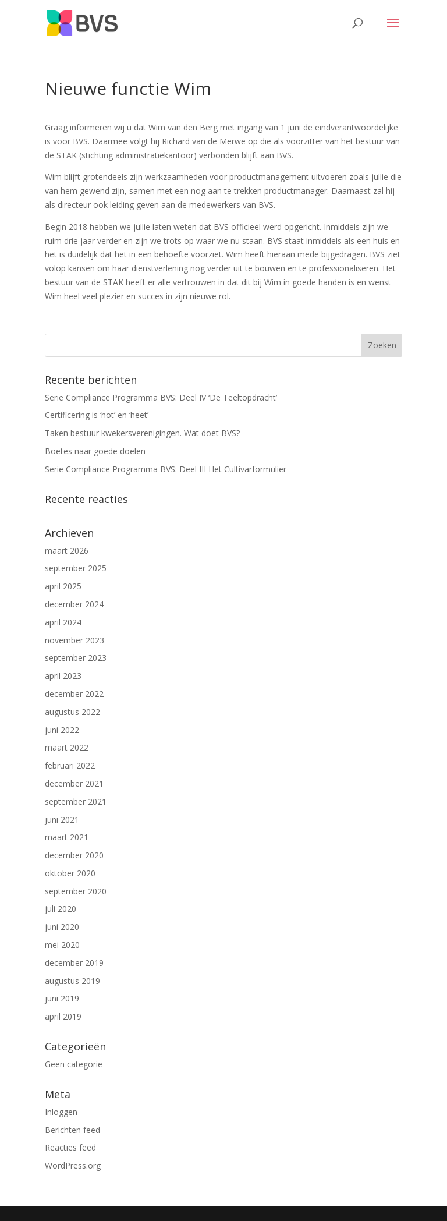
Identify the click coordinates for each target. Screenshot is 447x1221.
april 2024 (63, 622)
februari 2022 (70, 765)
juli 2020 (60, 908)
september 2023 (76, 657)
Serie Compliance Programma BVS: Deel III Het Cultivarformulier (165, 469)
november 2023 (74, 640)
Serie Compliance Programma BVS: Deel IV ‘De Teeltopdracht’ (161, 397)
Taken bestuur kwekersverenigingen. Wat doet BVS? (142, 432)
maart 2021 (66, 837)
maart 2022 (66, 747)
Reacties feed (70, 1147)
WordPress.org (73, 1165)
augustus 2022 (72, 711)
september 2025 (76, 568)
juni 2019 (62, 998)
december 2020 (74, 855)
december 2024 (74, 604)
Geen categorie (73, 1064)
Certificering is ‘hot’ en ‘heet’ (96, 414)
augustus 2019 (72, 980)
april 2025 (63, 586)
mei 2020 (62, 944)
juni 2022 (62, 729)
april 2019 (63, 1016)
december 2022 (74, 693)
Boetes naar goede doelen (95, 450)
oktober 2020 (70, 873)
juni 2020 (62, 926)
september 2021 (76, 801)
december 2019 (74, 962)
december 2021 (74, 783)
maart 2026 (66, 550)
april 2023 (63, 675)
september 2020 (76, 891)
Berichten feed (72, 1129)
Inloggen (61, 1111)
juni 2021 (62, 819)
